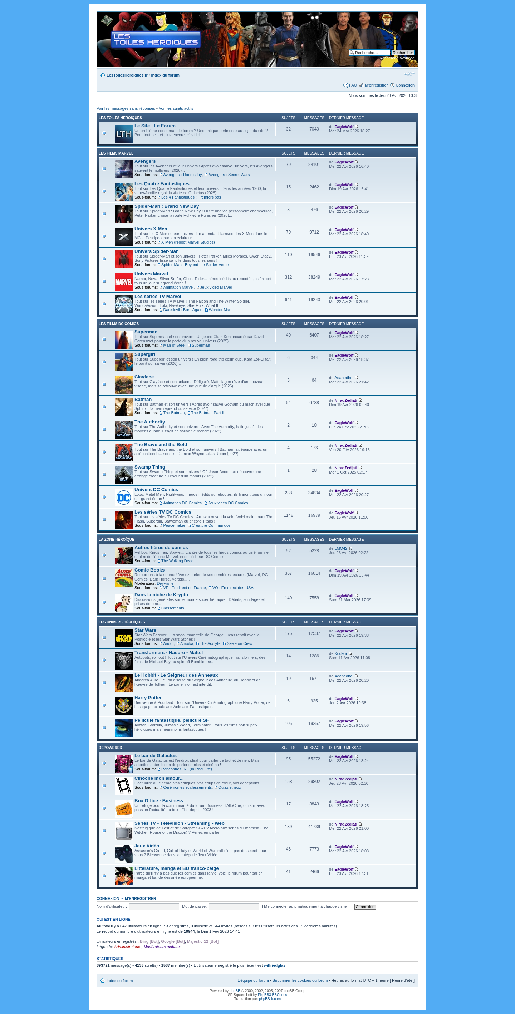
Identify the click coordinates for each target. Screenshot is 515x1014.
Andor (168, 643)
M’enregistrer (376, 85)
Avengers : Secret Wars (229, 174)
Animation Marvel (178, 287)
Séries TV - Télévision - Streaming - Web (179, 823)
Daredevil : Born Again (182, 310)
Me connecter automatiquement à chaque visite (308, 906)
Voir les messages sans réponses (126, 108)
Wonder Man (220, 310)
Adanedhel (343, 378)
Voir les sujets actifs (176, 108)
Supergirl (144, 354)
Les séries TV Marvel (157, 296)
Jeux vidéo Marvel (216, 287)
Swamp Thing (149, 467)
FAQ (353, 85)
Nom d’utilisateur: (112, 906)
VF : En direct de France (184, 588)
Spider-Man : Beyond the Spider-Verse (195, 265)
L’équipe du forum (253, 980)
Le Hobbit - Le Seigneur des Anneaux (176, 675)
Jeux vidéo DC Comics (228, 503)
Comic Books (149, 570)
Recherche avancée (397, 58)
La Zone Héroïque (116, 540)
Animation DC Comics (182, 503)
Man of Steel (174, 345)
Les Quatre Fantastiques (162, 183)
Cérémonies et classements (187, 787)
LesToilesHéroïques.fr (127, 75)
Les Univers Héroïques (122, 622)
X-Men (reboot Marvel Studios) (188, 242)
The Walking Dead (177, 561)
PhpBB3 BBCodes (272, 995)
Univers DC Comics (156, 489)
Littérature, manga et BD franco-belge (176, 868)
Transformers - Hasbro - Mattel (168, 652)
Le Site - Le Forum (155, 125)
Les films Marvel (116, 153)
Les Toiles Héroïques (120, 118)
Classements (172, 608)
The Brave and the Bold (160, 444)
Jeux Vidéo (146, 845)
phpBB (235, 991)
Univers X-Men (150, 228)
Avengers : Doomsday (182, 174)
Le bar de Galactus (155, 755)
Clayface (144, 376)
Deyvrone (165, 583)
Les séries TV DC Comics (162, 512)
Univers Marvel (151, 273)
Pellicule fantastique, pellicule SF (171, 720)
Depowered (110, 748)
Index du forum (165, 75)
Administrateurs (127, 947)
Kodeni (340, 653)
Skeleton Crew (239, 643)
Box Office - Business (158, 800)
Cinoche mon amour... (159, 778)
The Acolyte (210, 643)
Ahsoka (186, 643)
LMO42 (340, 548)
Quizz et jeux (229, 787)
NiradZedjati (345, 400)
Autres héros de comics (161, 547)
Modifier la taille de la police (409, 73)
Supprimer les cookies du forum (300, 980)
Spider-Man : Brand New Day (166, 206)
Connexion (405, 85)
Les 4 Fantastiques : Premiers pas (191, 197)
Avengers (145, 161)
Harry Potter (148, 697)
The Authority (149, 422)
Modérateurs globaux (161, 947)
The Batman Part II (207, 413)
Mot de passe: (194, 906)
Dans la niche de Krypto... (163, 594)
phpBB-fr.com (270, 999)
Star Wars (145, 630)
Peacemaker (174, 525)
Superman (146, 331)
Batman (143, 399)
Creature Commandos (211, 525)
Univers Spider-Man (156, 251)
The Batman (174, 413)
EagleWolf (343, 126)
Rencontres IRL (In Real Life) (186, 769)
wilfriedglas (275, 965)
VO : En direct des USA (233, 588)
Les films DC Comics (119, 324)
